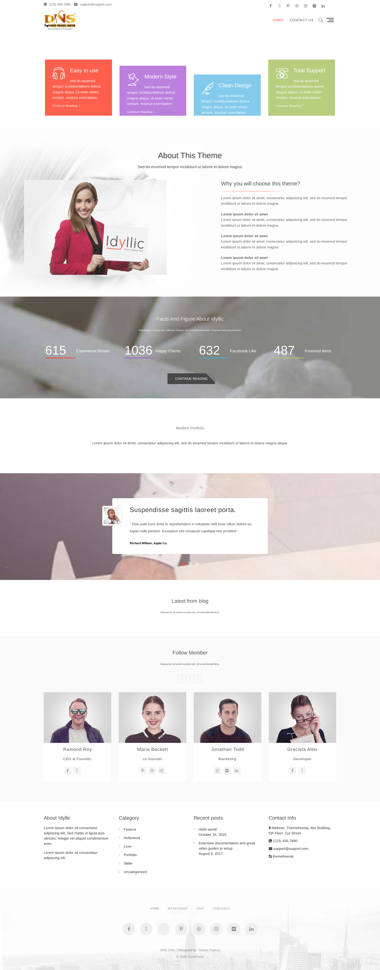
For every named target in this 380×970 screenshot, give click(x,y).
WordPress (196, 957)
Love (128, 846)
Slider (128, 863)
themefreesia (281, 856)
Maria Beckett (152, 749)
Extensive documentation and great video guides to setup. (227, 845)
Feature (130, 829)
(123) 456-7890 (57, 4)
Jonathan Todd (227, 749)
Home (278, 20)
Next (198, 678)
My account (178, 908)
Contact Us (302, 20)
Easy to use (84, 114)
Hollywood (132, 838)
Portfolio (130, 855)
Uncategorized (135, 872)
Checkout (221, 908)
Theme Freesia (209, 950)
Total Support (309, 114)
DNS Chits (168, 950)
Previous (182, 678)
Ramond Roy (77, 749)
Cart (200, 908)
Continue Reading (191, 379)
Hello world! (208, 829)
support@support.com (93, 4)
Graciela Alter (302, 749)
